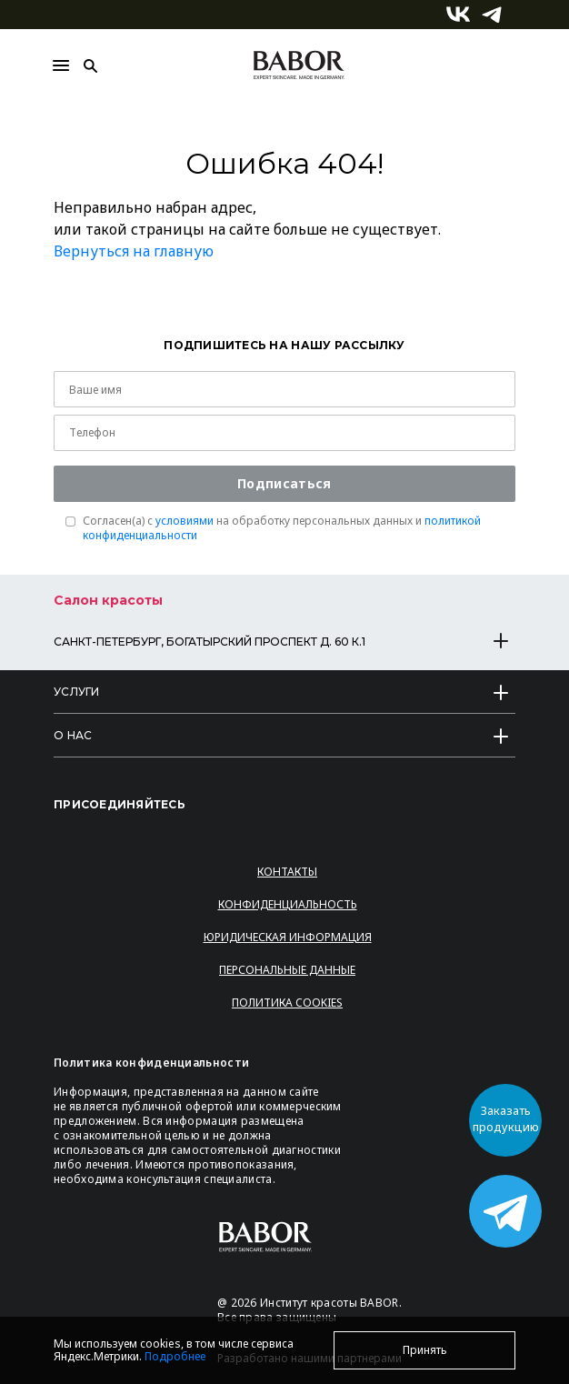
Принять (425, 1350)
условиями (184, 520)
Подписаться (284, 483)
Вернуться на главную (134, 251)
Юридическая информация (288, 937)
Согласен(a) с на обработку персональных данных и (282, 528)
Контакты (287, 871)
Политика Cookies (287, 1002)
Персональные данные (287, 970)
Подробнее (175, 1356)
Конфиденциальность (287, 904)
